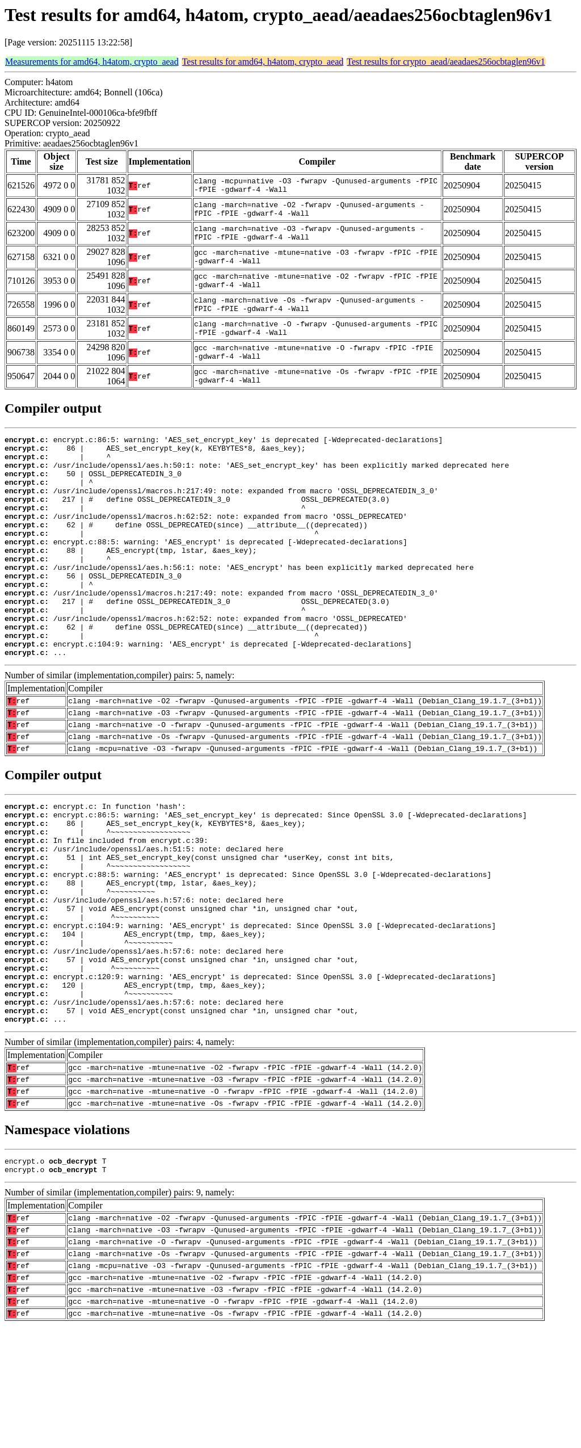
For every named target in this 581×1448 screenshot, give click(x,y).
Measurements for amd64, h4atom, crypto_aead (92, 61)
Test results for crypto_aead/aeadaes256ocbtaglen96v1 (446, 61)
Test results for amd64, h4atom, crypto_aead (263, 61)
